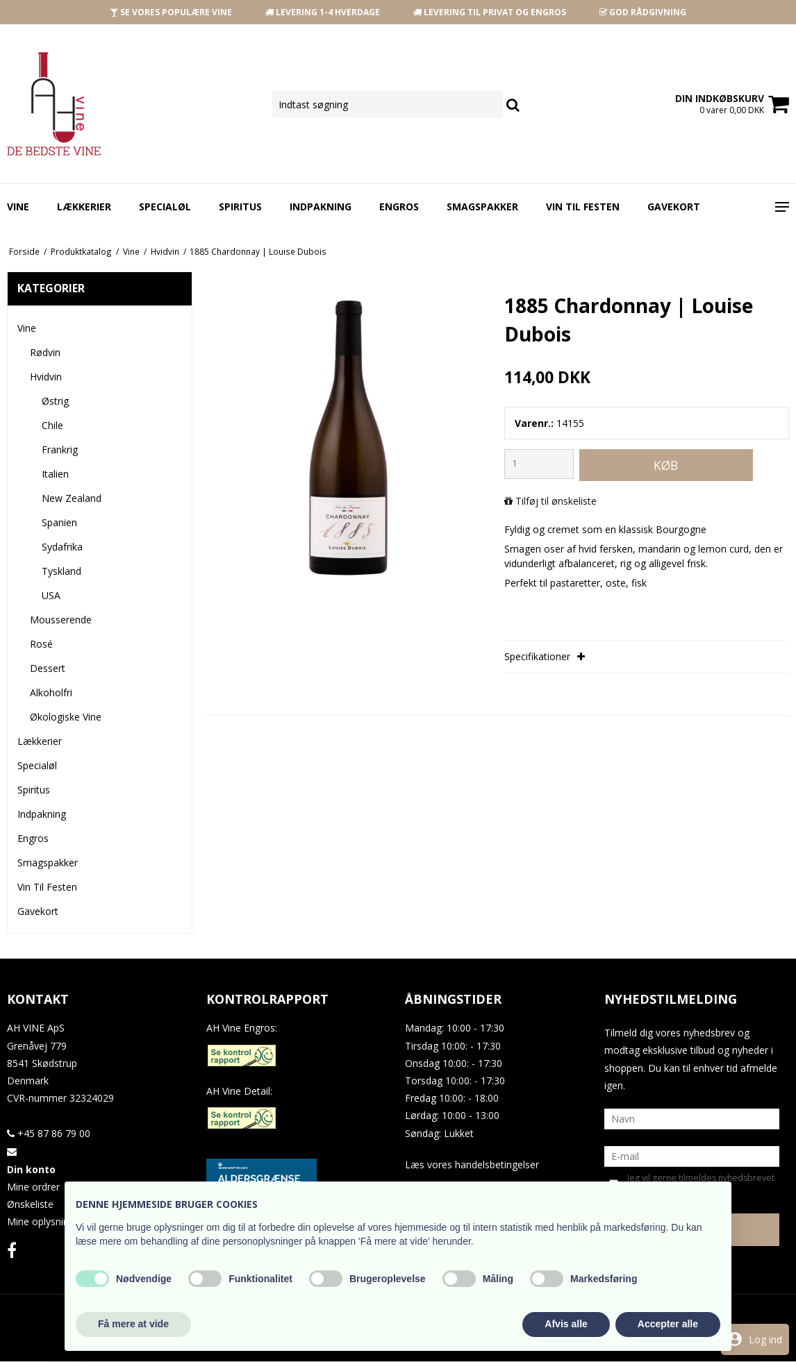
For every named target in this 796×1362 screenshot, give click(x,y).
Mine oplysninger (45, 1221)
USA (51, 595)
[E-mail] (692, 1155)
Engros (399, 206)
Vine (18, 206)
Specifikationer (544, 656)
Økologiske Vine (65, 716)
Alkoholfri (51, 692)
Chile (52, 425)
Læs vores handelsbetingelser (472, 1164)
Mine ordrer (33, 1186)
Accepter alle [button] (668, 1323)
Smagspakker (482, 206)
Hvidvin (46, 376)
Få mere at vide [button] (133, 1323)
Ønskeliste (30, 1204)
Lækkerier (84, 206)
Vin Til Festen (583, 206)
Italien (55, 473)
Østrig (55, 400)
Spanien (59, 522)
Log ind (765, 1339)
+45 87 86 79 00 (48, 1133)
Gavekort (673, 206)
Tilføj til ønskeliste (556, 500)
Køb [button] (666, 465)
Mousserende (61, 619)
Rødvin (45, 352)
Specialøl (165, 206)
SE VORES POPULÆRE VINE (171, 12)
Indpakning (320, 206)
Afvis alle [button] (566, 1323)
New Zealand (71, 498)
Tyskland (61, 571)
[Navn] (692, 1118)
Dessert (47, 668)
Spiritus (240, 206)
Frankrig (60, 449)
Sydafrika (62, 546)
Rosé (41, 643)
